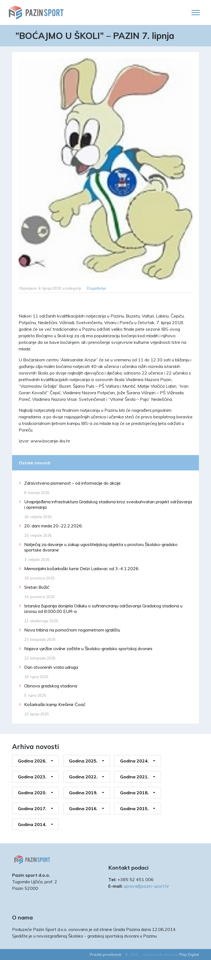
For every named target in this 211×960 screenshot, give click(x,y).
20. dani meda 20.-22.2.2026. (53, 525)
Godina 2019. (83, 792)
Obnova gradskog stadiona (50, 685)
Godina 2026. (32, 761)
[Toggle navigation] (195, 12)
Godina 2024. (134, 761)
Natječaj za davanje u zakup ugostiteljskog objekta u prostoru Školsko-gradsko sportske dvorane (100, 547)
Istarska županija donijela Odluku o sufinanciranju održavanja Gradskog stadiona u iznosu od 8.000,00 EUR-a (103, 608)
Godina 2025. (83, 761)
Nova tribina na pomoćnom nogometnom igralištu (72, 630)
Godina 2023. (32, 776)
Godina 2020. (32, 792)
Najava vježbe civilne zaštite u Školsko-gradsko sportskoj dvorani (88, 648)
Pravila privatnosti (105, 954)
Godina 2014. (32, 824)
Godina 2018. (134, 792)
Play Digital (189, 954)
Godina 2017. (32, 808)
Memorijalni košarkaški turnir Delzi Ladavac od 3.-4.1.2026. (81, 568)
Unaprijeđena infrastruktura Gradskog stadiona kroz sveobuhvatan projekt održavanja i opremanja (108, 504)
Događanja (96, 288)
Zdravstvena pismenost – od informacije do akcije (72, 483)
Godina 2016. (83, 808)
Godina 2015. (134, 808)
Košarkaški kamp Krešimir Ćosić (54, 704)
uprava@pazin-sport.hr (146, 886)
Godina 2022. (83, 776)
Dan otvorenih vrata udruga (51, 667)
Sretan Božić (36, 587)
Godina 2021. (134, 776)
